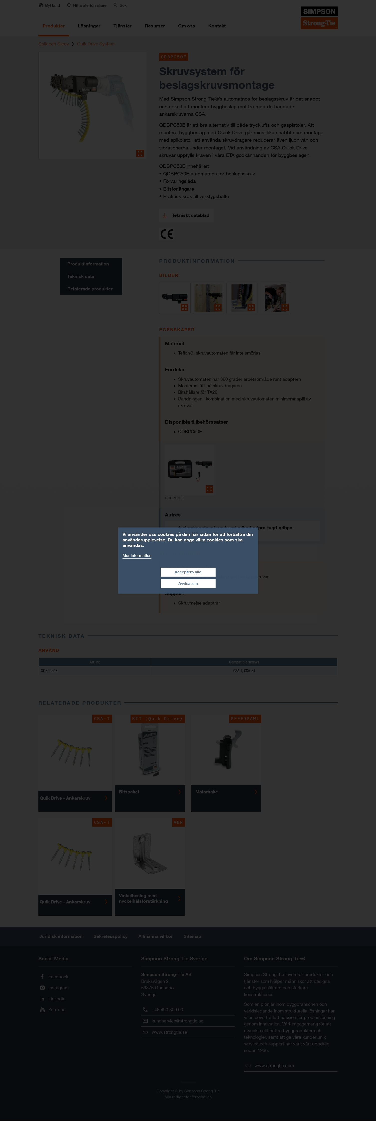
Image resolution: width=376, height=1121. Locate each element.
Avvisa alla (188, 583)
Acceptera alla (188, 572)
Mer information (137, 555)
